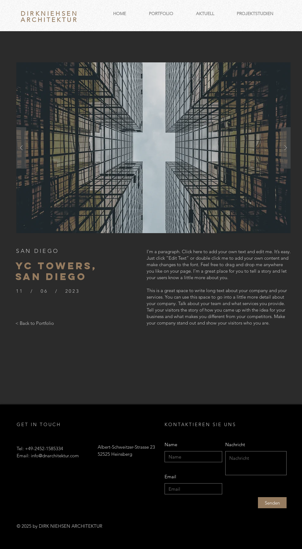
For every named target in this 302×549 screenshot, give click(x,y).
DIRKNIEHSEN (49, 13)
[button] (153, 147)
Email (170, 476)
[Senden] (272, 502)
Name (171, 444)
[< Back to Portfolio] (34, 323)
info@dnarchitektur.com (55, 456)
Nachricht (235, 444)
